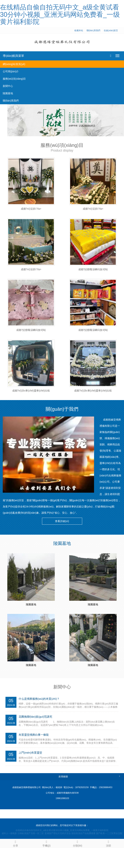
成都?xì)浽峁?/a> (31, 208)
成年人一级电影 (9, 833)
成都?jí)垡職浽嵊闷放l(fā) (93, 269)
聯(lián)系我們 (93, 30)
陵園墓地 (8, 93)
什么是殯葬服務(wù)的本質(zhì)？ (39, 698)
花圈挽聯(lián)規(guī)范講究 (35, 716)
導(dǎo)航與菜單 (13, 55)
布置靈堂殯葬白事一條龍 (34, 734)
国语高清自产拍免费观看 (83, 833)
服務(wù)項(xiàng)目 (14, 78)
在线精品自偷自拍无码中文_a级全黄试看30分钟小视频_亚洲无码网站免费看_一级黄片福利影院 (60, 14)
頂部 (108, 843)
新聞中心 (8, 86)
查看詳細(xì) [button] (62, 521)
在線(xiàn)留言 (111, 30)
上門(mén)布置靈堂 (30, 752)
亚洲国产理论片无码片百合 (58, 833)
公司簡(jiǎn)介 (11, 71)
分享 (15, 843)
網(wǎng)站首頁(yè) (14, 64)
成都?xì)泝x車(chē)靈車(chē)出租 (31, 390)
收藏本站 (78, 30)
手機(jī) (46, 843)
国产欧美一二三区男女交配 (109, 833)
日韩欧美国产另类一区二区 (31, 833)
